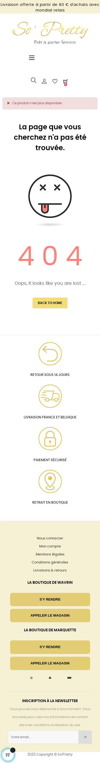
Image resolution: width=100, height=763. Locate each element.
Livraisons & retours (50, 570)
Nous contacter (50, 538)
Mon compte (50, 546)
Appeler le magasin (50, 615)
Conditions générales (50, 562)
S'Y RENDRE (50, 599)
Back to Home (50, 303)
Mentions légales (50, 554)
